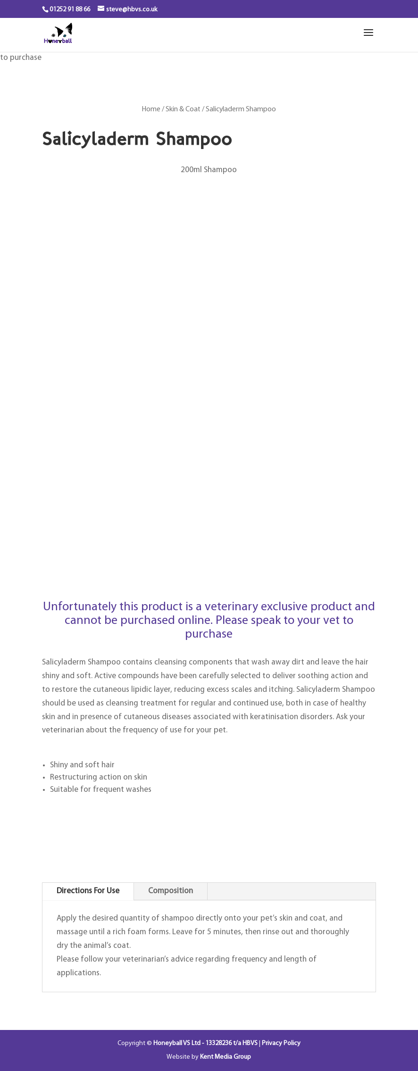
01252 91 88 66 (70, 9)
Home (151, 109)
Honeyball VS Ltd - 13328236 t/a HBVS (205, 1043)
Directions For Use (88, 891)
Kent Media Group (225, 1057)
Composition (170, 891)
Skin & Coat (183, 109)
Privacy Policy (281, 1043)
